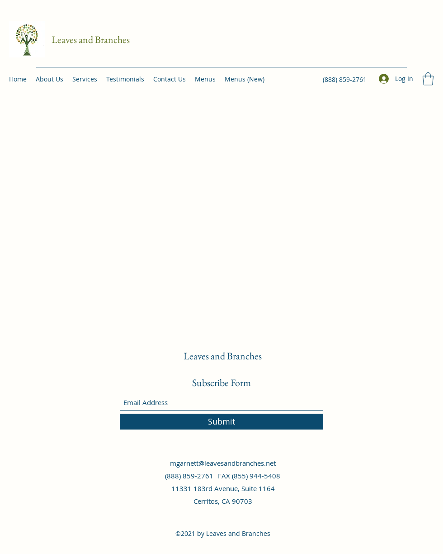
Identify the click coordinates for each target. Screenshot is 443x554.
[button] (428, 79)
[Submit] (221, 422)
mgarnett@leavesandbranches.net (223, 463)
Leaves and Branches (91, 39)
